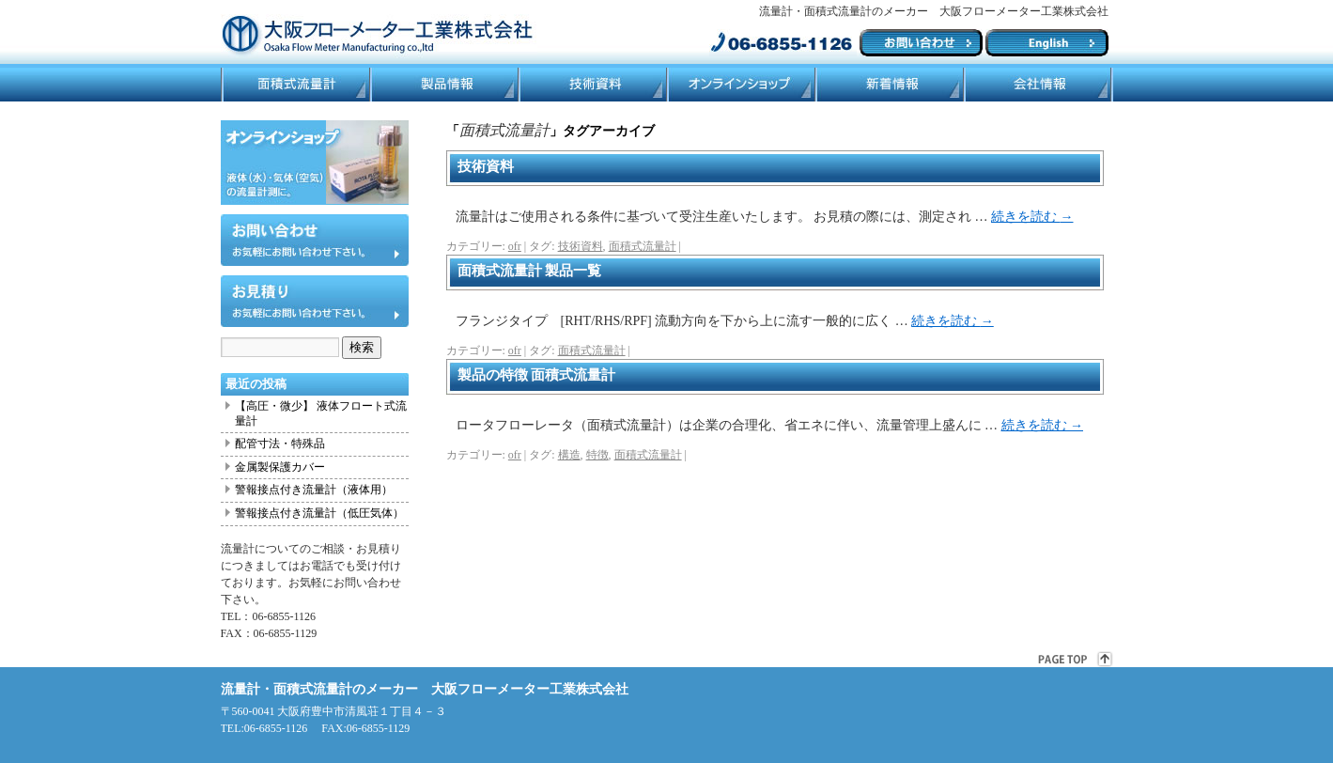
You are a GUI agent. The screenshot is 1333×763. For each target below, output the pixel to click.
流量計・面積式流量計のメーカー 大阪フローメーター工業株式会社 (424, 689)
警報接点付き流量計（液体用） (314, 489)
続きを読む (1032, 217)
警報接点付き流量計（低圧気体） (319, 513)
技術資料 (592, 84)
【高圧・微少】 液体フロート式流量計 (321, 413)
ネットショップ (740, 84)
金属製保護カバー (280, 467)
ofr (514, 246)
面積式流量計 (295, 84)
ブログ (888, 84)
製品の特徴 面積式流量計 (536, 374)
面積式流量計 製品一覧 (529, 270)
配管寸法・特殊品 (280, 443)
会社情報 (1038, 84)
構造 (569, 454)
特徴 (597, 454)
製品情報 (443, 84)
